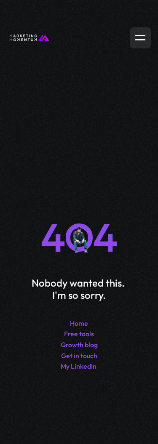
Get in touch (79, 355)
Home (79, 323)
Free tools (79, 334)
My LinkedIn (78, 366)
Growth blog (79, 344)
